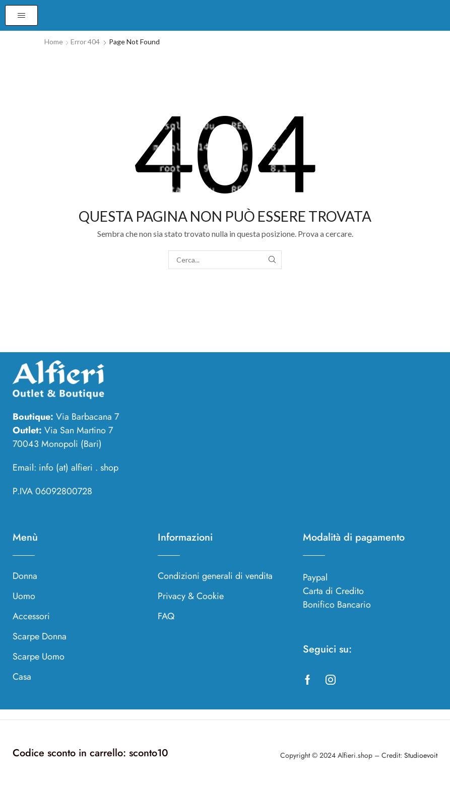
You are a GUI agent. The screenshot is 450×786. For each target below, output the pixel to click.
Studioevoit (420, 755)
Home (53, 41)
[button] (21, 15)
